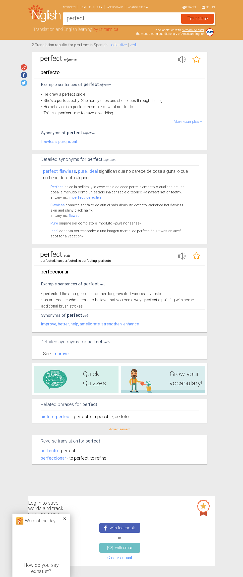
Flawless (58, 205)
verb (133, 45)
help (74, 323)
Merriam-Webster (193, 30)
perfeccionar (53, 458)
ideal (72, 141)
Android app (115, 7)
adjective (119, 45)
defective (94, 197)
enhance (131, 323)
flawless (49, 141)
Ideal (54, 231)
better (63, 323)
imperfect (77, 197)
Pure (54, 223)
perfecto (49, 450)
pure (62, 141)
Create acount (119, 557)
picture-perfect (56, 416)
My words (69, 7)
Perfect (50, 171)
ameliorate (90, 323)
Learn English (91, 7)
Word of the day (138, 7)
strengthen (111, 323)
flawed (74, 215)
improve (48, 323)
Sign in (208, 7)
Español (189, 7)
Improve (61, 353)
